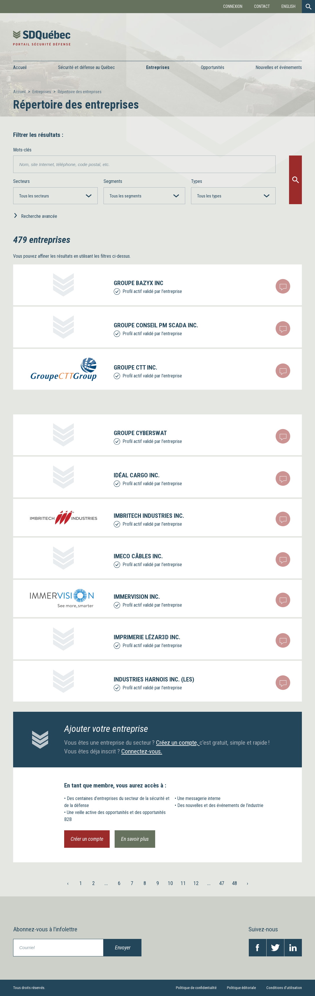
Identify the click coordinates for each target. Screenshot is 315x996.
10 (170, 883)
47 (221, 883)
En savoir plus (135, 839)
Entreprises (41, 91)
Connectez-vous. (141, 751)
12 (196, 883)
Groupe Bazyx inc (138, 283)
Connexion (232, 6)
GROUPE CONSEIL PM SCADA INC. (156, 325)
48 (234, 883)
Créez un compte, (178, 742)
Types (196, 181)
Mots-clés (22, 150)
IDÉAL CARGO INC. (137, 475)
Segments (113, 181)
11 (183, 883)
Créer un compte (87, 839)
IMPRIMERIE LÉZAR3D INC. (147, 637)
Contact (262, 6)
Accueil (20, 67)
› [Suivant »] (247, 883)
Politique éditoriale (241, 988)
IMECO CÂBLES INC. (138, 556)
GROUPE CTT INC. (135, 367)
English (288, 6)
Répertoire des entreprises (80, 91)
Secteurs (21, 181)
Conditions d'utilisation (284, 988)
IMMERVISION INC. (137, 596)
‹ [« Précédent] (68, 883)
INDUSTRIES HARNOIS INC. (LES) (154, 679)
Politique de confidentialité (196, 988)
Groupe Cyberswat (140, 433)
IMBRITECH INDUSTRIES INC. (149, 515)
